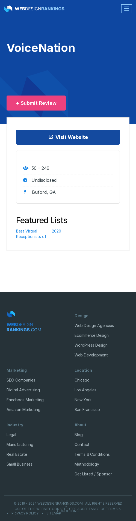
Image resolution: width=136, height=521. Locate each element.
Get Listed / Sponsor (93, 474)
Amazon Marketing (23, 409)
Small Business (19, 464)
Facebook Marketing (25, 399)
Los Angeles (85, 390)
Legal (11, 434)
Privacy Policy (25, 513)
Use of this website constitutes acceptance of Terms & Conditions (68, 510)
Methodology (87, 464)
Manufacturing (20, 444)
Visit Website (68, 137)
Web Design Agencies (94, 325)
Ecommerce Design (92, 335)
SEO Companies (21, 380)
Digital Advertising (23, 390)
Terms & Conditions (92, 454)
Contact (82, 444)
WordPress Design (91, 345)
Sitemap (53, 513)
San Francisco (87, 409)
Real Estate (17, 454)
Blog (79, 434)
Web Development (91, 355)
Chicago (82, 380)
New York (83, 399)
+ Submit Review (36, 103)
